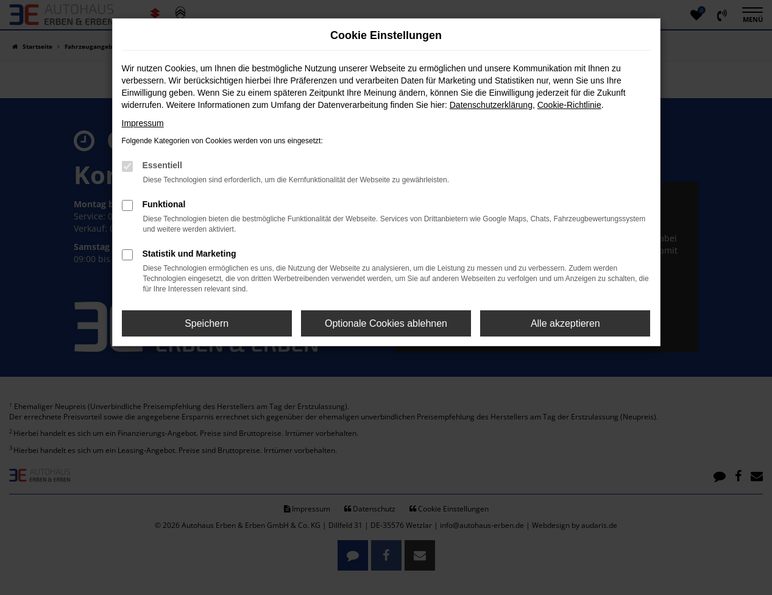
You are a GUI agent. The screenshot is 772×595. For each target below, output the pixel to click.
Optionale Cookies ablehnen (386, 323)
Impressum (143, 123)
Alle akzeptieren (565, 323)
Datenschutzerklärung (491, 105)
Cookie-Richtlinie (569, 105)
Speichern (206, 323)
